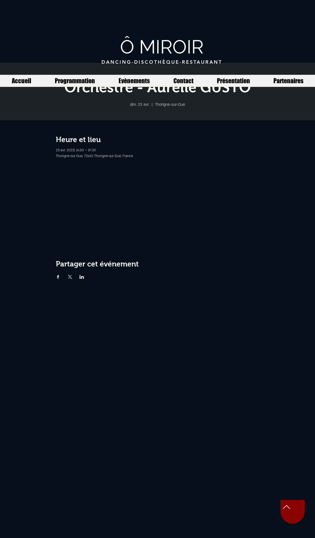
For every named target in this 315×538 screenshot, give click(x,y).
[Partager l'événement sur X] (70, 277)
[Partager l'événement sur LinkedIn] (81, 277)
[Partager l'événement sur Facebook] (58, 277)
